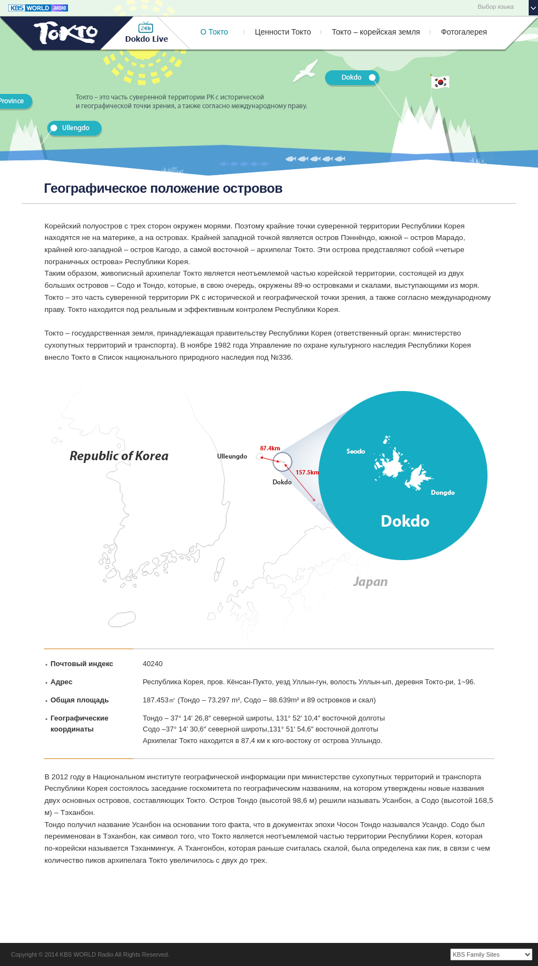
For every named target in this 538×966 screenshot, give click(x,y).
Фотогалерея (464, 31)
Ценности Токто (283, 31)
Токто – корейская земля (376, 31)
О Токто (214, 31)
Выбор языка (496, 6)
